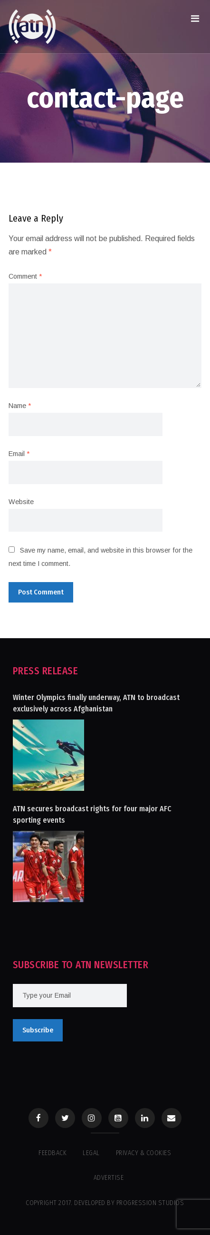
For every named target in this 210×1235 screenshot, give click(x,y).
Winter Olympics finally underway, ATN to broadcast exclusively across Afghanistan (96, 703)
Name (20, 405)
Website (21, 502)
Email (19, 453)
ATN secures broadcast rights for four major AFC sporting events (92, 814)
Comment (25, 276)
